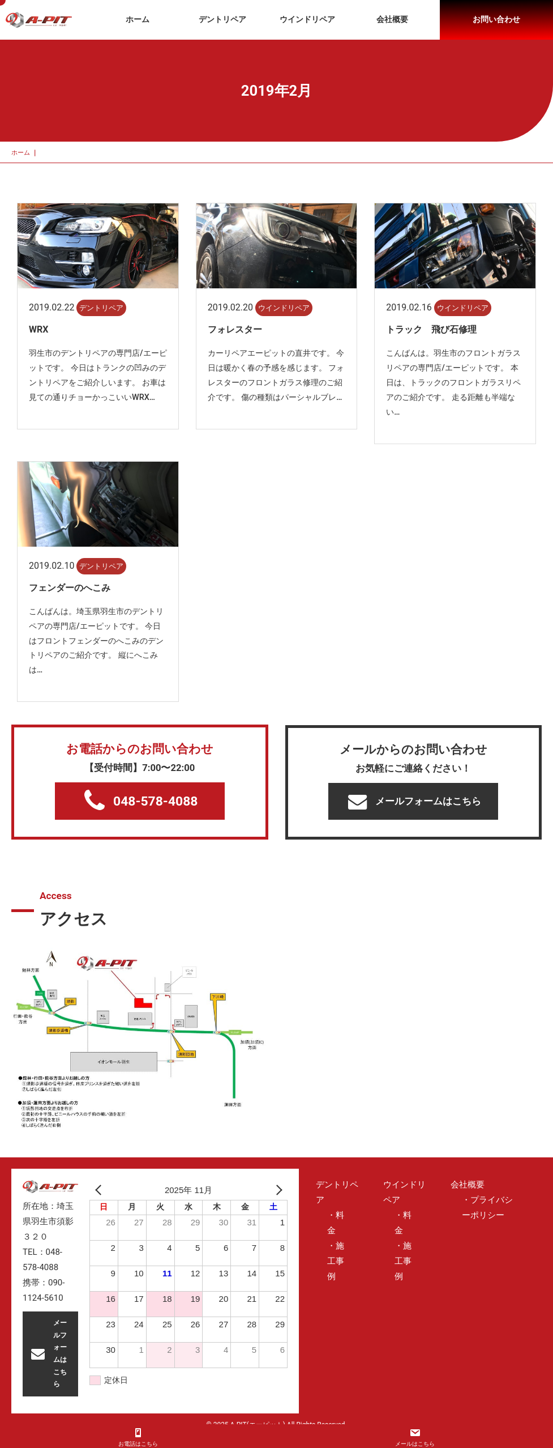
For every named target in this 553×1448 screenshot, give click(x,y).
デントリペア (222, 19)
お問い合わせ (496, 19)
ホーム (137, 19)
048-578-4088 (141, 801)
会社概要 (392, 19)
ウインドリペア (307, 19)
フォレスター (235, 329)
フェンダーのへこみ (69, 587)
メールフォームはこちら (414, 801)
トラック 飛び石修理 (431, 329)
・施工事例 (335, 1261)
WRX (38, 329)
